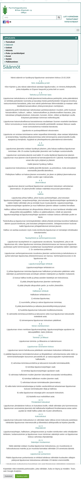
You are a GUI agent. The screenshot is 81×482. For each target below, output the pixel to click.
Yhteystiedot (71, 22)
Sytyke (9, 59)
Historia (9, 50)
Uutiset (9, 48)
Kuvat (8, 56)
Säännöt (9, 45)
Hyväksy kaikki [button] (22, 476)
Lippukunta (9, 38)
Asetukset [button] (8, 476)
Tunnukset (10, 42)
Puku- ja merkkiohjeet (15, 53)
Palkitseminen (12, 62)
